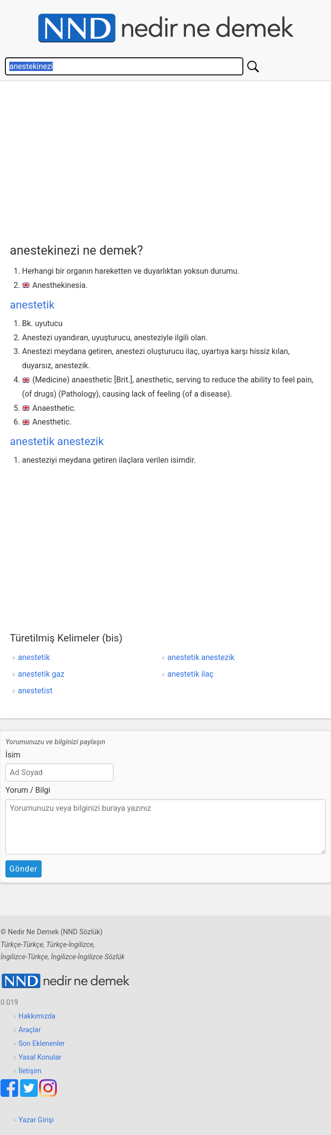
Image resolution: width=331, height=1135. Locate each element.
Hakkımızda (37, 1016)
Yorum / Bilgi (27, 790)
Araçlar (30, 1030)
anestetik (32, 304)
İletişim (30, 1071)
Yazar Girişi (36, 1120)
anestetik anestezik (57, 441)
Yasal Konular (40, 1057)
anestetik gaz (41, 674)
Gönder (23, 869)
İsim (13, 754)
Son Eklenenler (42, 1044)
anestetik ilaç (190, 674)
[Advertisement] (170, 159)
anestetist (35, 690)
